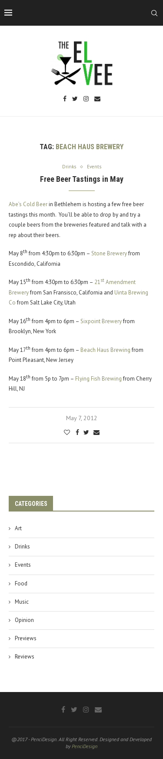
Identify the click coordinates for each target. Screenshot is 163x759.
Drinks (22, 546)
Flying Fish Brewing (98, 378)
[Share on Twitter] (86, 432)
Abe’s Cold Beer (28, 204)
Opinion (24, 620)
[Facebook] (65, 99)
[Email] (97, 99)
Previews (26, 638)
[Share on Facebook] (77, 432)
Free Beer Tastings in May (81, 179)
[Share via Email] (96, 432)
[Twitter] (75, 99)
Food (21, 583)
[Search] (154, 13)
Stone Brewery (109, 253)
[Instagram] (86, 99)
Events (23, 564)
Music (22, 601)
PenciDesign (84, 746)
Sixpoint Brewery (101, 321)
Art (18, 528)
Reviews (24, 656)
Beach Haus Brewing (105, 350)
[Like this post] (67, 432)
